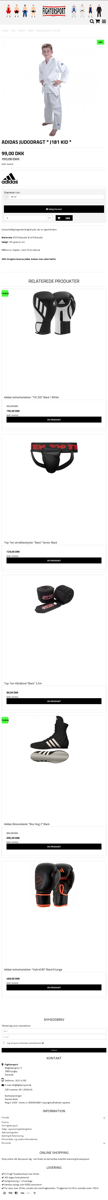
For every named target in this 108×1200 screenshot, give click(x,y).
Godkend (54, 1050)
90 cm (13, 196)
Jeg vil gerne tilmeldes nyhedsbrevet (25, 1042)
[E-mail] (54, 1036)
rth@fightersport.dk (21, 1085)
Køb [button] (63, 218)
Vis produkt (54, 419)
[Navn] (54, 1030)
